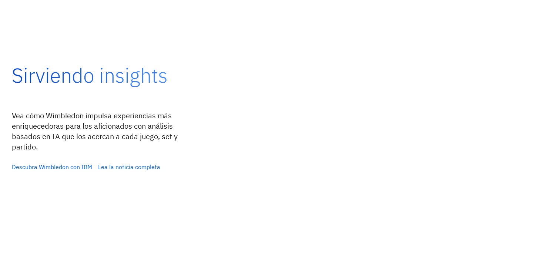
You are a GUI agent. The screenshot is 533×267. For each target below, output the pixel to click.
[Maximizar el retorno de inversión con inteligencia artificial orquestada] (52, 167)
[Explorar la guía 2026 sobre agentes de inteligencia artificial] (138, 167)
